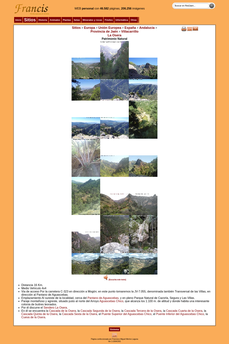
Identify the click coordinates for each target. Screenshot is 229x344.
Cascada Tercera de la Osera (143, 310)
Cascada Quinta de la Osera (39, 314)
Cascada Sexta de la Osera (79, 314)
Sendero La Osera (55, 307)
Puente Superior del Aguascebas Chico (126, 314)
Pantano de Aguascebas (102, 297)
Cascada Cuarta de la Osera (184, 310)
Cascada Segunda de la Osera (100, 310)
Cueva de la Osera (33, 317)
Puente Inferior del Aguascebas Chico (180, 314)
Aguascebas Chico (111, 301)
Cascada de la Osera (62, 310)
